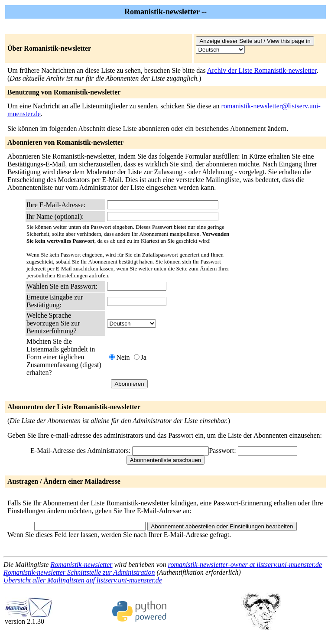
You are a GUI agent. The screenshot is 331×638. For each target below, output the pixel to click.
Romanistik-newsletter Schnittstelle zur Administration (79, 572)
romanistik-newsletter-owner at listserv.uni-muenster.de (245, 564)
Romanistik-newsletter (81, 564)
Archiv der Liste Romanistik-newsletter (262, 70)
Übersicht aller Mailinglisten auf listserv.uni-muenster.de (82, 580)
